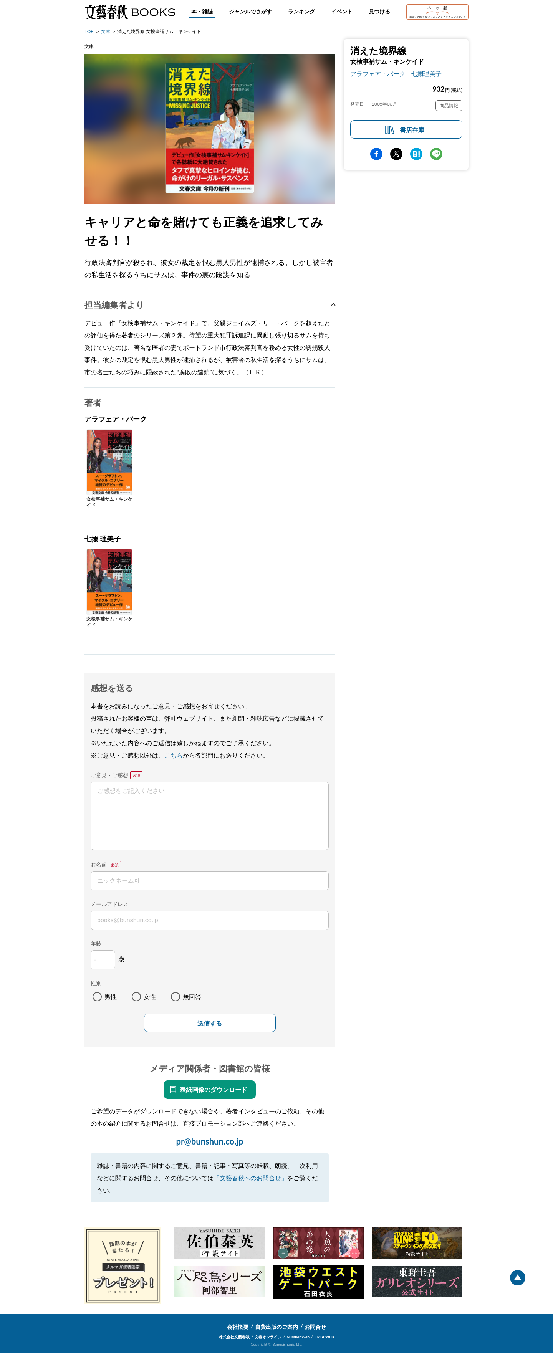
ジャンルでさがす (250, 11)
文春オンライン (268, 1337)
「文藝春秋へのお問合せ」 (250, 1177)
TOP (89, 31)
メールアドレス (109, 904)
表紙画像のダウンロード (213, 1089)
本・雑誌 (202, 11)
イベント (342, 11)
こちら (173, 755)
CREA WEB (324, 1337)
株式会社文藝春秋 (234, 1337)
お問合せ (315, 1326)
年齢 (96, 943)
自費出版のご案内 (276, 1326)
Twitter (396, 154)
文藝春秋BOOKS (129, 12)
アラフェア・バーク (378, 73)
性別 (96, 983)
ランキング (301, 11)
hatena (416, 154)
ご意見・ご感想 (109, 775)
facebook (376, 154)
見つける (379, 11)
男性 (110, 996)
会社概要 (237, 1326)
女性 (150, 996)
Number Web (298, 1337)
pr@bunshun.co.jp (209, 1141)
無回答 (192, 996)
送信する (209, 1023)
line (436, 154)
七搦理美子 (426, 73)
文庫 (105, 31)
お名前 (99, 864)
